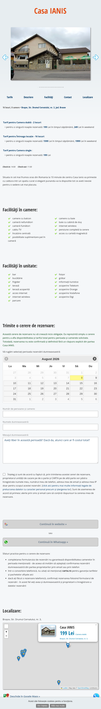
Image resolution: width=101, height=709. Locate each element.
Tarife (10, 97)
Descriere (28, 97)
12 (41, 383)
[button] (68, 645)
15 (81, 383)
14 (67, 383)
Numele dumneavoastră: (16, 421)
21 (67, 388)
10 (14, 383)
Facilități (48, 97)
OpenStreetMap (83, 688)
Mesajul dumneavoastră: (16, 434)
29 (81, 393)
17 (14, 388)
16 (95, 383)
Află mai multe (58, 706)
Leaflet (64, 688)
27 (55, 393)
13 (55, 383)
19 (41, 388)
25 (29, 393)
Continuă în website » (53, 524)
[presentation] (23, 509)
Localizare (88, 97)
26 (41, 393)
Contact (68, 97)
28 (67, 393)
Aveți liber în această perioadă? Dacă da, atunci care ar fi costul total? (50, 450)
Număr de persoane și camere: (19, 408)
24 (14, 393)
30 (95, 393)
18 (29, 388)
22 (81, 388)
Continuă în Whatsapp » (53, 542)
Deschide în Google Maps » (21, 696)
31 (14, 399)
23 (95, 388)
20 (55, 388)
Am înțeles (42, 706)
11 (29, 383)
